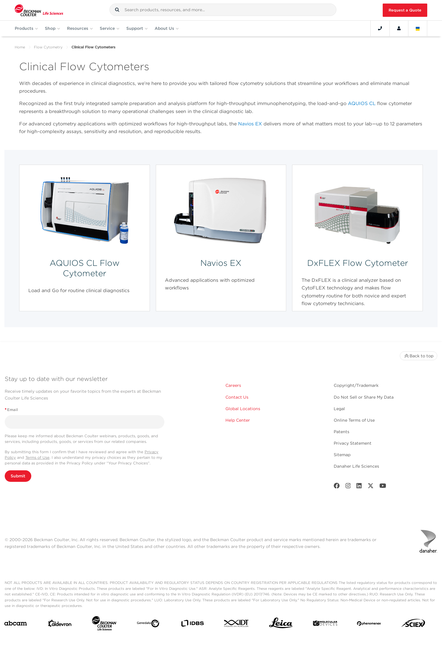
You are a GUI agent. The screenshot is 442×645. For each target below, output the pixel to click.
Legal (339, 408)
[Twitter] (371, 487)
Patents (341, 431)
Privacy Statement (352, 443)
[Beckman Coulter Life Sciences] (104, 624)
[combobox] (223, 10)
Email (11, 409)
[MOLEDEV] (325, 624)
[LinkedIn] (359, 487)
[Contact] (380, 28)
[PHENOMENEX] (369, 625)
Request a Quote (405, 10)
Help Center (237, 420)
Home (20, 47)
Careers (233, 385)
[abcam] (15, 624)
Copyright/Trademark (356, 385)
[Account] (399, 28)
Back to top (418, 356)
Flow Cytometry (48, 47)
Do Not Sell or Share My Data (364, 397)
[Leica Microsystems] (281, 624)
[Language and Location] (417, 28)
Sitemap (342, 454)
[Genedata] (148, 624)
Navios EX (250, 124)
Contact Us (236, 397)
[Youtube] (382, 487)
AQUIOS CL (362, 103)
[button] (117, 9)
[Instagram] (348, 487)
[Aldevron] (60, 625)
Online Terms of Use (354, 420)
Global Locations (242, 408)
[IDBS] (192, 625)
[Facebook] (337, 487)
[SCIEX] (413, 624)
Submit (18, 476)
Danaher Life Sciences (356, 466)
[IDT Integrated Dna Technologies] (236, 624)
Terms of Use (37, 457)
